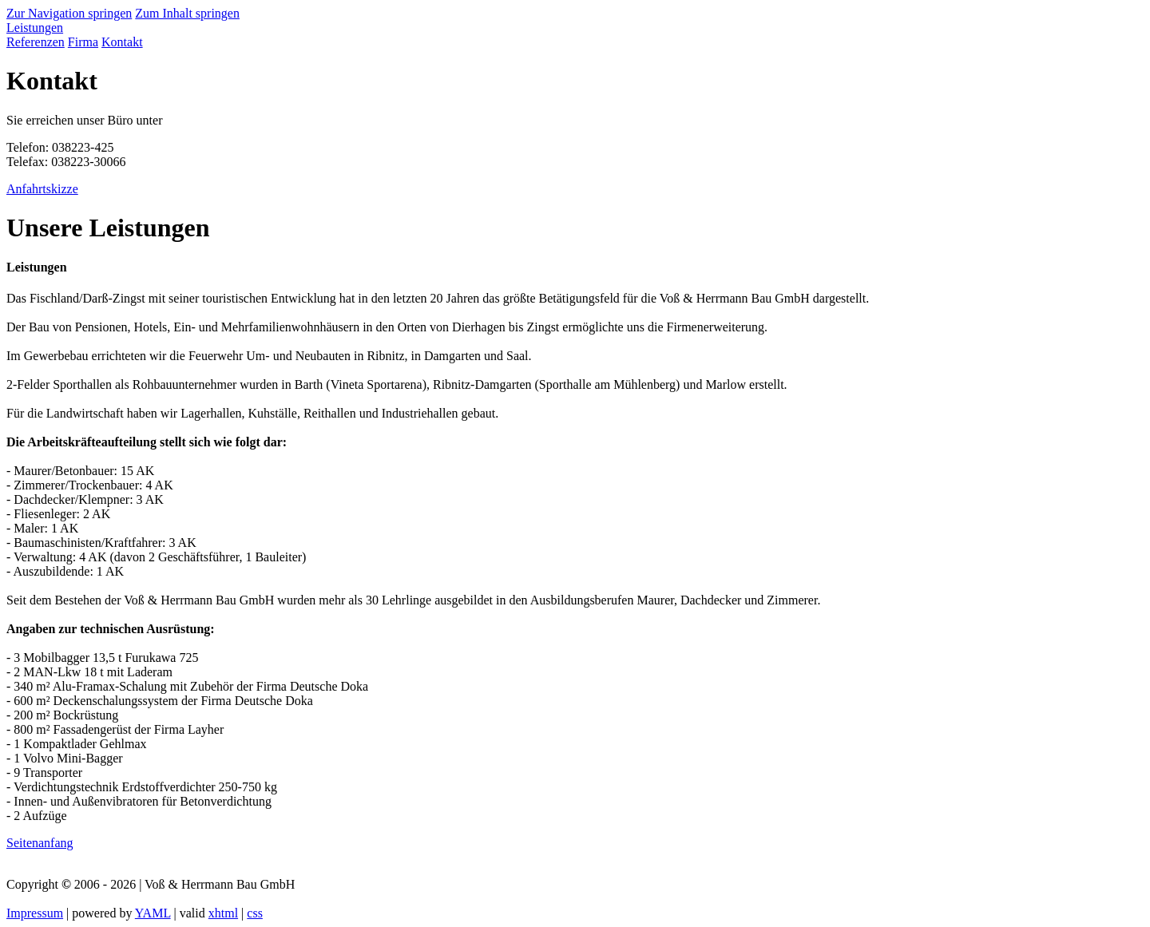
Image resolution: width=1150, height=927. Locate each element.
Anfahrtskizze (42, 189)
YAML (153, 913)
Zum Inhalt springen (187, 13)
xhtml (223, 913)
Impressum (34, 913)
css (255, 913)
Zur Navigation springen (69, 13)
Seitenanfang (39, 843)
